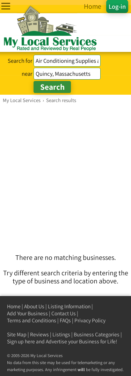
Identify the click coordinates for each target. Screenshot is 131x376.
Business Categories (96, 334)
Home (14, 306)
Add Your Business (27, 313)
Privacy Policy (89, 320)
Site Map (17, 334)
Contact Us (63, 313)
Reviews (39, 334)
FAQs (65, 320)
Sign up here (21, 341)
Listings (61, 334)
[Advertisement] (65, 173)
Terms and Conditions (31, 320)
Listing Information (69, 306)
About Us (34, 306)
